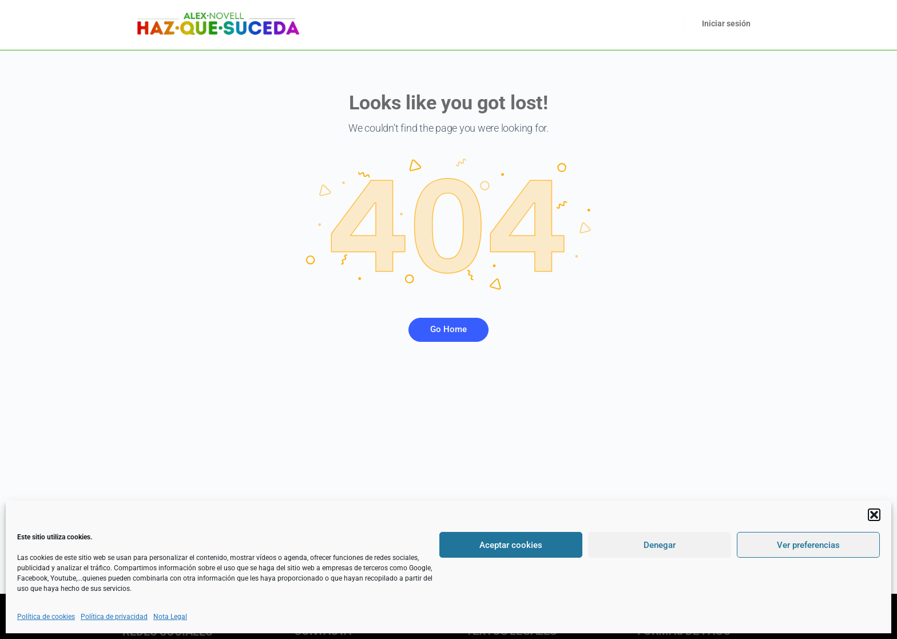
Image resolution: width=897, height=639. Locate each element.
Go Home (448, 329)
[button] (874, 514)
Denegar (660, 545)
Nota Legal (170, 617)
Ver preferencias (808, 545)
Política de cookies (46, 617)
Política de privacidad (114, 617)
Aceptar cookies (510, 545)
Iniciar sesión (726, 23)
